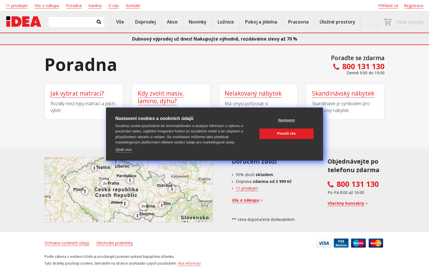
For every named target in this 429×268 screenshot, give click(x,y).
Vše (120, 22)
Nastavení (286, 120)
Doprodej (145, 22)
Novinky (198, 22)
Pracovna (298, 22)
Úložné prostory (337, 22)
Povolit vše (286, 134)
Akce (172, 22)
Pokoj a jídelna (261, 22)
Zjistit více (123, 149)
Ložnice (226, 22)
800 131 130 (358, 184)
